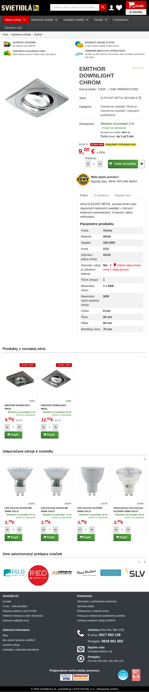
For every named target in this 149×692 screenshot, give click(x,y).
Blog (5, 635)
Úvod (5, 34)
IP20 (106, 248)
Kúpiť (13, 434)
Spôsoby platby (85, 606)
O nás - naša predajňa (15, 606)
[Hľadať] (103, 7)
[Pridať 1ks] (100, 164)
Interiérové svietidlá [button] (45, 19)
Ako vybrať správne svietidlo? (19, 640)
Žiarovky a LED (13, 27)
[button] (140, 356)
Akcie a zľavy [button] (16, 19)
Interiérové (113, 106)
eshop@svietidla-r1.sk (100, 651)
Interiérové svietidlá (21, 34)
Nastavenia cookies (107, 689)
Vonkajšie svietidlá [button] (76, 19)
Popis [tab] (84, 195)
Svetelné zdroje (11, 644)
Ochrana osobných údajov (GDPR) (96, 620)
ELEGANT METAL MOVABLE (121, 97)
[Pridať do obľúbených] (142, 164)
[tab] (84, 195)
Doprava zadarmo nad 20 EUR (19, 611)
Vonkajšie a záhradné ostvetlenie (21, 649)
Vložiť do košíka (123, 163)
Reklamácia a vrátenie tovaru (93, 611)
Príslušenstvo (120, 19)
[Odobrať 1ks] (88, 164)
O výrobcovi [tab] (101, 195)
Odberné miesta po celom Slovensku (23, 615)
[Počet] (94, 164)
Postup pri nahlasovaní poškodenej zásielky (101, 615)
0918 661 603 (105, 641)
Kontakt (7, 601)
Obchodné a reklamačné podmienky (97, 601)
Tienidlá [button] (101, 19)
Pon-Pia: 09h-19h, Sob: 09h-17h (105, 661)
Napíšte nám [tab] (123, 195)
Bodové (38, 34)
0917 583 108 (104, 635)
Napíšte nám (99, 181)
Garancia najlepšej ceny (16, 620)
